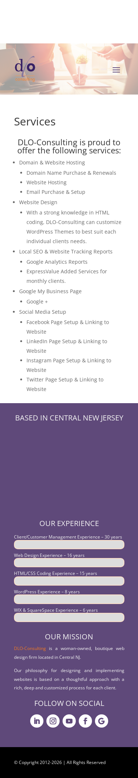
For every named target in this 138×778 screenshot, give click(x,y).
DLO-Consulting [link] (30, 648)
